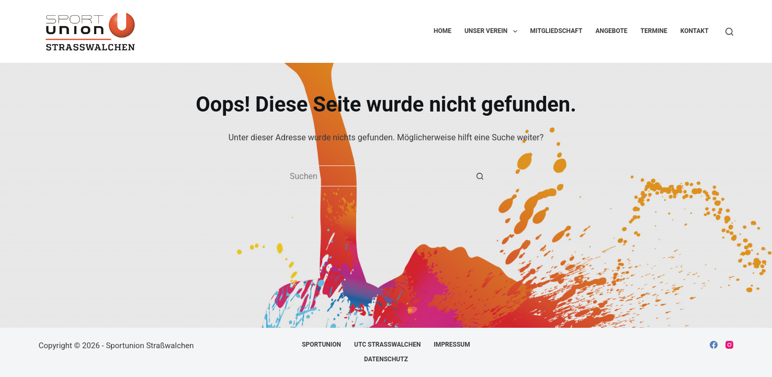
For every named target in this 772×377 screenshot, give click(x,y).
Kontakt (694, 31)
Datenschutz (386, 359)
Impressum (452, 344)
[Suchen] (729, 32)
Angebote (611, 31)
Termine (654, 31)
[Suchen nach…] (375, 175)
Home (442, 31)
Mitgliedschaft (556, 31)
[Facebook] (714, 345)
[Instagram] (729, 345)
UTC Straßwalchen (387, 344)
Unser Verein (492, 31)
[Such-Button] (480, 175)
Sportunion (321, 344)
